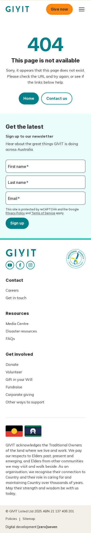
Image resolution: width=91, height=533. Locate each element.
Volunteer (14, 372)
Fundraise (14, 387)
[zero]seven (47, 527)
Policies (11, 519)
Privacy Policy (15, 213)
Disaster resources (21, 331)
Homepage (17, 9)
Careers (12, 290)
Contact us (56, 98)
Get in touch (16, 297)
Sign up (17, 223)
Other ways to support (25, 402)
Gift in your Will (19, 379)
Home (28, 98)
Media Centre (17, 323)
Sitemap (29, 519)
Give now (59, 9)
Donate (12, 364)
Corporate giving (20, 394)
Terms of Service (43, 213)
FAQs (10, 338)
